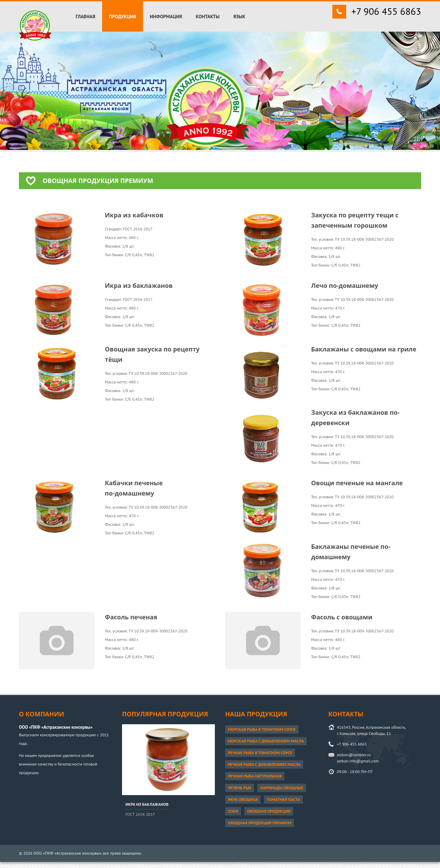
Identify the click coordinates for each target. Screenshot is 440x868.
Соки (233, 811)
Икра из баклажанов (146, 804)
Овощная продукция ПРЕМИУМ (259, 822)
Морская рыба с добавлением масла (266, 741)
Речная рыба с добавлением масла (264, 764)
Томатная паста (283, 799)
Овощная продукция (269, 811)
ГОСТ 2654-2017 (140, 814)
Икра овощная (243, 799)
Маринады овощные (281, 787)
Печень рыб (239, 787)
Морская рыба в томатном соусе (262, 729)
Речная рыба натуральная (255, 776)
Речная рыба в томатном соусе (260, 752)
